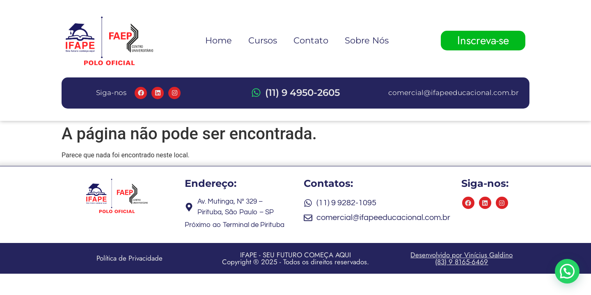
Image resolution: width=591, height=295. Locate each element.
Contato (310, 40)
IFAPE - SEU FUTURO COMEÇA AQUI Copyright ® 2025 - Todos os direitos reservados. (295, 258)
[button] (567, 270)
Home (218, 40)
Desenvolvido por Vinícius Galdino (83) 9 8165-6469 (461, 258)
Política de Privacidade (129, 258)
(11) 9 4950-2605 (302, 92)
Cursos (262, 40)
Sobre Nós (367, 40)
